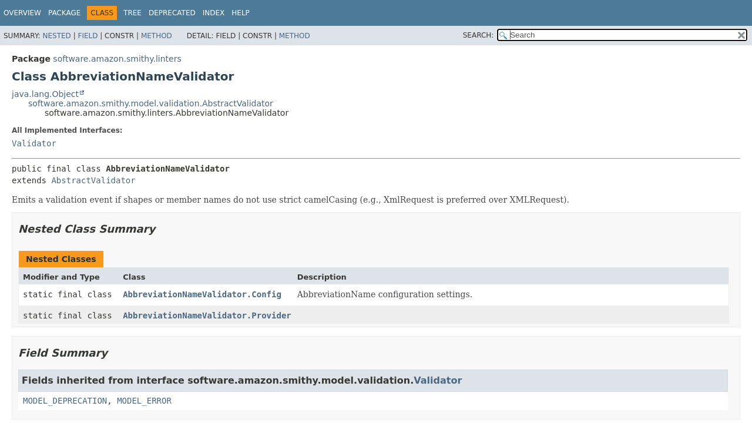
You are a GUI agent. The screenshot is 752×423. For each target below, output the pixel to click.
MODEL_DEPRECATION (65, 400)
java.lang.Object (45, 94)
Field (88, 36)
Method (156, 36)
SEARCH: (478, 35)
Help (240, 13)
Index (214, 13)
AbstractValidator (93, 180)
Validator (34, 143)
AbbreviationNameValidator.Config (202, 294)
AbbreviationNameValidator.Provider (207, 315)
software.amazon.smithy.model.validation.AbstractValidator (150, 103)
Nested (56, 36)
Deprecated (172, 13)
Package (64, 13)
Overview (22, 13)
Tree (132, 13)
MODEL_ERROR (144, 400)
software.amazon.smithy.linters (117, 58)
